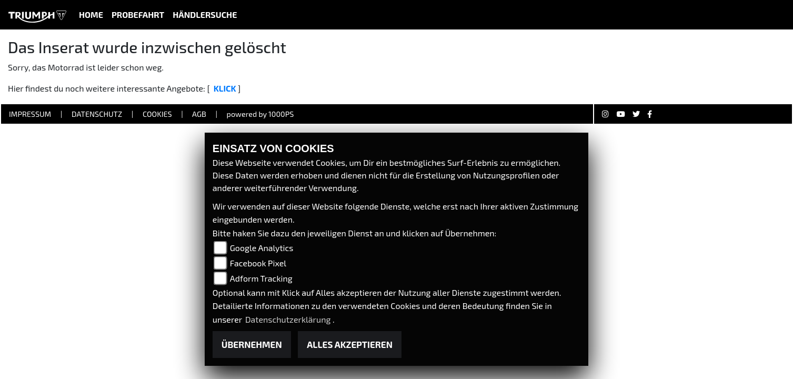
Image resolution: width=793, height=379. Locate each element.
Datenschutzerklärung (289, 319)
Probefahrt (138, 14)
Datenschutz (97, 113)
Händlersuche (205, 14)
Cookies (157, 113)
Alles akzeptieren (350, 344)
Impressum (30, 113)
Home (91, 14)
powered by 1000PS (260, 113)
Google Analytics (262, 248)
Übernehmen (252, 344)
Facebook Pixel (258, 263)
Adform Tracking (261, 278)
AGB (199, 113)
